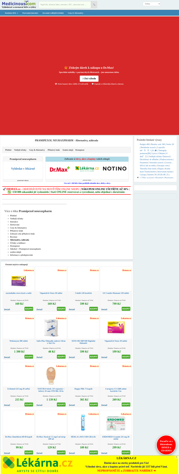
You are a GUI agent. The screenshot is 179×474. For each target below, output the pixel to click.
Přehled (8, 150)
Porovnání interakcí (30, 13)
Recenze (13, 237)
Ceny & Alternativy (75, 13)
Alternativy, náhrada (19, 240)
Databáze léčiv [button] (11, 13)
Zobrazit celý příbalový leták (22, 234)
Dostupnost (79, 150)
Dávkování (14, 225)
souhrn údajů (15, 252)
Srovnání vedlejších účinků (53, 13)
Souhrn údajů (68, 150)
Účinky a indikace (17, 243)
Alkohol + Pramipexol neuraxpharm (25, 249)
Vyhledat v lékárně (23, 168)
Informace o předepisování (21, 255)
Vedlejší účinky (20, 150)
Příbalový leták (54, 150)
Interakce (14, 222)
